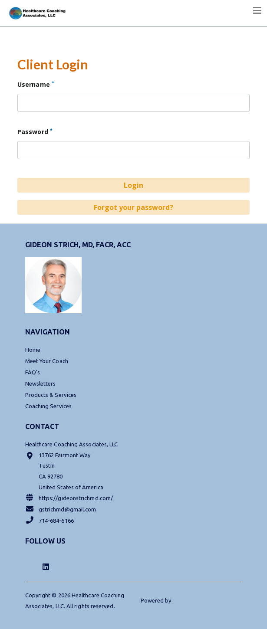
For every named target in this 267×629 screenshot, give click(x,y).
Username (35, 84)
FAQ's (32, 372)
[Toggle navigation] (257, 10)
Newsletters (40, 383)
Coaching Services (48, 406)
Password (35, 131)
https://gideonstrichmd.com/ (69, 497)
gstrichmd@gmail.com (60, 508)
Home (32, 350)
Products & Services (51, 395)
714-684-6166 (49, 520)
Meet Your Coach (46, 361)
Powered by (157, 600)
